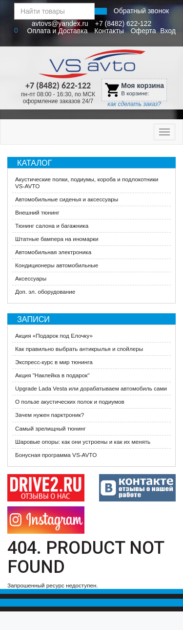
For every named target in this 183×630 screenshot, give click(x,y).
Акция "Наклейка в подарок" (52, 375)
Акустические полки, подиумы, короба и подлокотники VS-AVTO (86, 182)
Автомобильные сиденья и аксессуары (66, 199)
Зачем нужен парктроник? (49, 415)
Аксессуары (30, 278)
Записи (33, 319)
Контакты (108, 31)
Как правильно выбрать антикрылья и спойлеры (79, 349)
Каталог (34, 162)
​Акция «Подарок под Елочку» (54, 335)
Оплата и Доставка (57, 31)
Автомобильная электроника (53, 252)
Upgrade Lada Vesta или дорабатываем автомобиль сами (91, 388)
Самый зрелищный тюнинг (50, 428)
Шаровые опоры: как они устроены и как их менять (82, 441)
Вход (168, 31)
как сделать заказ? (134, 104)
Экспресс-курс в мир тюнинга (54, 362)
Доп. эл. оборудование (45, 291)
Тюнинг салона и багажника (51, 225)
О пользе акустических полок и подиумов (69, 401)
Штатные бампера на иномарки (57, 239)
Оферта (143, 31)
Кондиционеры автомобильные (56, 265)
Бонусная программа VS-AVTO (56, 455)
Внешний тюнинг (37, 212)
